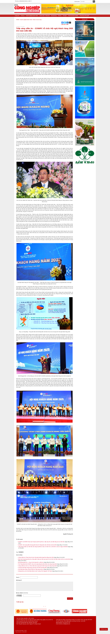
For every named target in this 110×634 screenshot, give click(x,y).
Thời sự (22, 15)
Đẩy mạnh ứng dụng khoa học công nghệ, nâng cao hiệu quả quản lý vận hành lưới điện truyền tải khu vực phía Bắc (44, 559)
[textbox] (86, 1)
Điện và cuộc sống (37, 19)
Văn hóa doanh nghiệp (73, 15)
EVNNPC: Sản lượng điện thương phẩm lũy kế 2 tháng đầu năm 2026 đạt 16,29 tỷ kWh (37, 544)
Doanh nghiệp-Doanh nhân (32, 15)
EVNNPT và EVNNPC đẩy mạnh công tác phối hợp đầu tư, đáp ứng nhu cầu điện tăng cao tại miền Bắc (41, 541)
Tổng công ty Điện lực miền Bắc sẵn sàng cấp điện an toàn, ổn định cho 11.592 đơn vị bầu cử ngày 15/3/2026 (43, 546)
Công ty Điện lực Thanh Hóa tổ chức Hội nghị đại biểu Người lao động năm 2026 (36, 557)
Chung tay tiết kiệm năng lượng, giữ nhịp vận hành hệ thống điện (32, 567)
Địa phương (53, 15)
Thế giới (65, 15)
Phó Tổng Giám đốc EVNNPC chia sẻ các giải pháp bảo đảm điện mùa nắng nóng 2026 (37, 564)
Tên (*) (17, 577)
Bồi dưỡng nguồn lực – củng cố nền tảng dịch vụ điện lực (31, 562)
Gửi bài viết (77, 1)
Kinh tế (59, 15)
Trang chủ (17, 15)
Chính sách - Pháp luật (44, 15)
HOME (17, 19)
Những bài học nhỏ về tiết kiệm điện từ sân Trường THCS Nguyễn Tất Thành (35, 571)
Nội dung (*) (19, 580)
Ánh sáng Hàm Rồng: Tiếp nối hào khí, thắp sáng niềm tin (30, 569)
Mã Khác (26, 592)
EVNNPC (21, 552)
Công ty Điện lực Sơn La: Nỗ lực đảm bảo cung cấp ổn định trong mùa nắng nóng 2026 (37, 565)
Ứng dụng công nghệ (84, 15)
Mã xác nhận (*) (19, 592)
